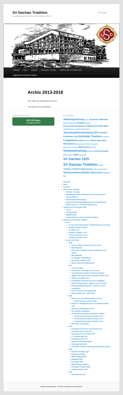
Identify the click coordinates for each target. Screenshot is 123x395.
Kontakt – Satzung (73, 192)
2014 (70, 349)
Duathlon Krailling (78, 354)
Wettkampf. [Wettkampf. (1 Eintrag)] (106, 173)
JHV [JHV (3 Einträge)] (96, 132)
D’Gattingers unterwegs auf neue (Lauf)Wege (88, 281)
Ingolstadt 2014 (77, 359)
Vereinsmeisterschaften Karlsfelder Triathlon (88, 313)
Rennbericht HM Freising (78, 227)
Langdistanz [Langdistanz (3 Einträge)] (70, 140)
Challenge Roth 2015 (79, 344)
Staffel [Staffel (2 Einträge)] (76, 155)
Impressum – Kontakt (48, 70)
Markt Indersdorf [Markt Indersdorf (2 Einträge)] (98, 140)
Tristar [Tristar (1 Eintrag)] (95, 169)
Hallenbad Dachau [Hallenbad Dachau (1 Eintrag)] (68, 129)
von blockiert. (33, 121)
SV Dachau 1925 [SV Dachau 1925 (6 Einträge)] (76, 159)
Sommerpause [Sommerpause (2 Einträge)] (101, 151)
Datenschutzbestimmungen (76, 199)
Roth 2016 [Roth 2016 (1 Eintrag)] (93, 147)
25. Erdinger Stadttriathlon (81, 258)
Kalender (34, 70)
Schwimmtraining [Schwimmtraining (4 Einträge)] (74, 150)
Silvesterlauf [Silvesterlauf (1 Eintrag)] (90, 151)
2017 (70, 265)
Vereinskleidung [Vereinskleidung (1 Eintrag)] (102, 169)
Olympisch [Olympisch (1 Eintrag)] (94, 144)
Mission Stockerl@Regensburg (82, 263)
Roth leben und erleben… (80, 324)
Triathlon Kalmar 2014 (79, 369)
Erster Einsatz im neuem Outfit (85, 301)
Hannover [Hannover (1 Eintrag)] (78, 129)
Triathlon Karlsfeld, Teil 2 (78, 235)
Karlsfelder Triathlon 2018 (80, 260)
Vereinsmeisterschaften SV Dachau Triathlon (88, 273)
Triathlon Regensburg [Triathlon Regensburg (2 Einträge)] (82, 169)
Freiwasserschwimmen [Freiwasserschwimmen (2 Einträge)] (74, 126)
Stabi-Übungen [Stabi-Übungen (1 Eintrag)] (67, 155)
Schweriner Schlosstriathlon (82, 341)
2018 (70, 243)
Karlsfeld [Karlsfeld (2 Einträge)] (103, 133)
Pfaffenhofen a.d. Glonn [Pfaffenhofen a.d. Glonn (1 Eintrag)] (70, 147)
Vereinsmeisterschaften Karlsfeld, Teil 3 (88, 321)
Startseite (16, 70)
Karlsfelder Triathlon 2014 (80, 367)
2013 (70, 372)
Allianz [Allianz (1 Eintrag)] (87, 119)
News (25, 70)
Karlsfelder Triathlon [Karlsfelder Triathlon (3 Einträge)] (89, 136)
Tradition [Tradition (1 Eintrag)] (100, 165)
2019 (67, 222)
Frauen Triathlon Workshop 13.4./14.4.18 (86, 245)
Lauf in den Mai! (77, 268)
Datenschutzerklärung (48, 386)
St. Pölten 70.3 (74, 230)
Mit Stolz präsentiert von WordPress (70, 386)
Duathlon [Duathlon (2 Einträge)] (81, 123)
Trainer (68, 210)
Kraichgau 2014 (77, 362)
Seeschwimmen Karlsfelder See (83, 334)
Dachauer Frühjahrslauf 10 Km (82, 308)
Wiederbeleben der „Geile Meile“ (83, 293)
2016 (70, 296)
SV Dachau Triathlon (29, 13)
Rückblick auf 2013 (78, 374)
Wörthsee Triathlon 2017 (80, 278)
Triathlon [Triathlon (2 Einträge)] (67, 169)
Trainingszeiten (71, 212)
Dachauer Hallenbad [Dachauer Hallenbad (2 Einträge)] (98, 119)
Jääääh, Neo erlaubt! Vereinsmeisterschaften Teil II (90, 275)
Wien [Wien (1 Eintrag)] (64, 176)
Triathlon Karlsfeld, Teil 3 (78, 237)
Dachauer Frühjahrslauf (80, 352)
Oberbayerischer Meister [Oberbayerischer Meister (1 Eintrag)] (83, 144)
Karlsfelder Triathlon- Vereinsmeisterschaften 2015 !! (90, 346)
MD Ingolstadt (76, 255)
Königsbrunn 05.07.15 (79, 339)
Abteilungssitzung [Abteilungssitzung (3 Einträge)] (73, 119)
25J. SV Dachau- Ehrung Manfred (83, 291)
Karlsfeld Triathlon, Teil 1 (78, 232)
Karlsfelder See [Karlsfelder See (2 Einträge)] (70, 136)
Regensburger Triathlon (80, 364)
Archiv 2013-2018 (72, 240)
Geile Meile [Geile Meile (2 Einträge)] (103, 126)
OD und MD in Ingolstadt (80, 311)
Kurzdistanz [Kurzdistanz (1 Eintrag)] (105, 136)
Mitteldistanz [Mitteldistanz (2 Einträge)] (69, 144)
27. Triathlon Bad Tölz (79, 336)
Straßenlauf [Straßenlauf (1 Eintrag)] (82, 155)
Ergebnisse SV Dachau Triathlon (25, 75)
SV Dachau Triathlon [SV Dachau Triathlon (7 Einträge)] (80, 164)
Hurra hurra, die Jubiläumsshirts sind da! (86, 298)
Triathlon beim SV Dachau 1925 (71, 70)
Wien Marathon (77, 248)
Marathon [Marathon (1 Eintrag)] (87, 140)
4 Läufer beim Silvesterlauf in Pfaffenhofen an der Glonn (89, 225)
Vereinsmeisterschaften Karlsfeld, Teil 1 (88, 316)
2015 (70, 326)
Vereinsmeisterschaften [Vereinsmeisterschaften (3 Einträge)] (76, 172)
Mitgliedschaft (71, 215)
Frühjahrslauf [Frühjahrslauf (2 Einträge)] (91, 126)
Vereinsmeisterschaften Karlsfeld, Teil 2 (88, 319)
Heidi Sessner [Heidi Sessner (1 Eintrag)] (85, 129)
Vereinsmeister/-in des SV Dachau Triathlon (82, 217)
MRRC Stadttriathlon (79, 357)
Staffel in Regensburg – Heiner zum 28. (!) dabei (89, 283)
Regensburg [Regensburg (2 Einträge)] (84, 147)
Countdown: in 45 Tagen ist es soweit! (85, 270)
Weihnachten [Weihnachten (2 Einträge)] (97, 172)
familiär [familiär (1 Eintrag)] (88, 123)
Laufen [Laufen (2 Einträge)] (81, 140)
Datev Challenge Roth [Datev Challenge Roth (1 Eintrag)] (69, 123)
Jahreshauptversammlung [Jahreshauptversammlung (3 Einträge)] (78, 132)
